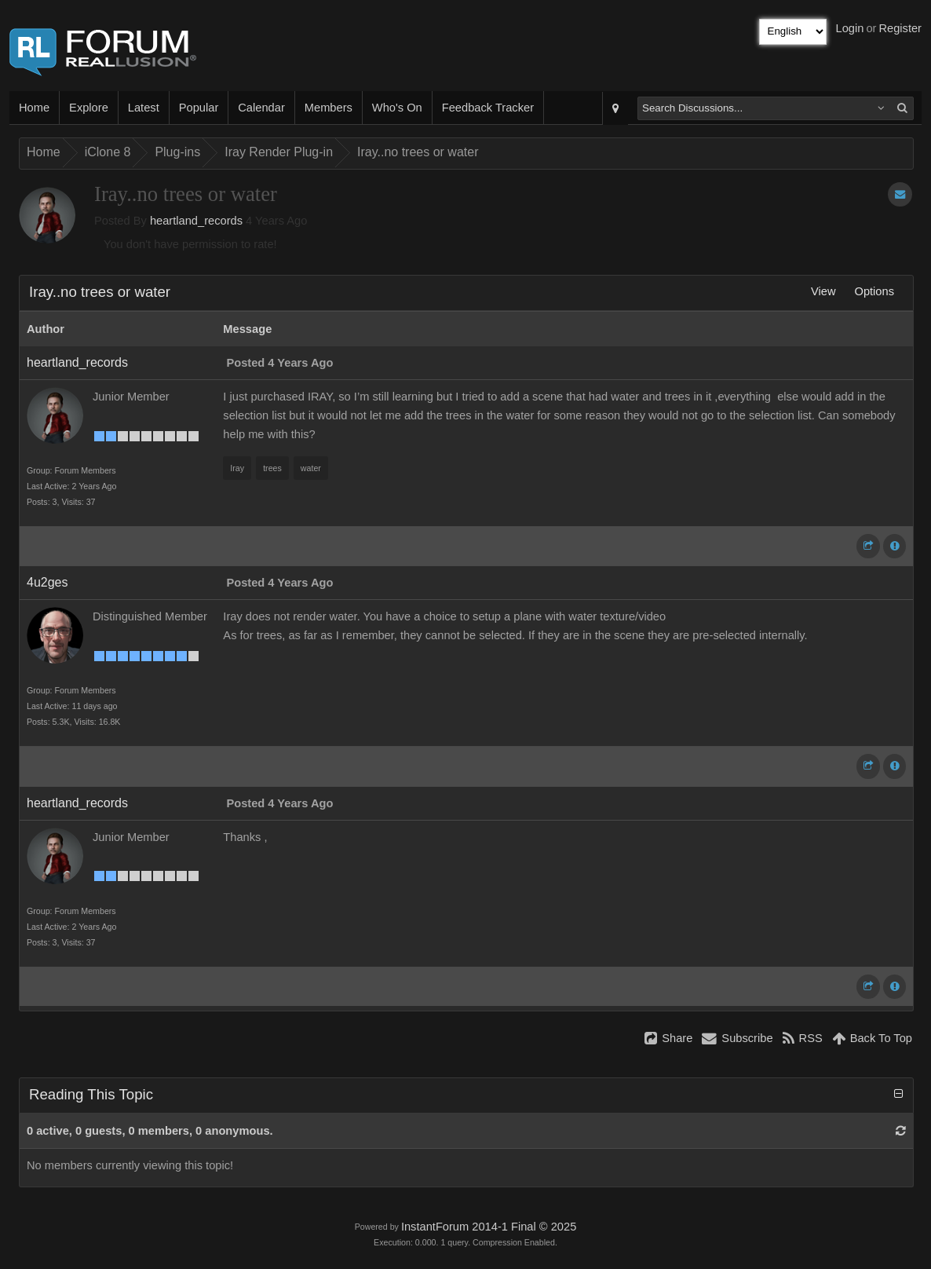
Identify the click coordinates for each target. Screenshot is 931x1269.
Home (34, 107)
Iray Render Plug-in (279, 152)
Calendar (261, 107)
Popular (199, 107)
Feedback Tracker (488, 107)
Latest (144, 107)
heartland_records (196, 220)
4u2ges (47, 582)
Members (328, 107)
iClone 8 (108, 152)
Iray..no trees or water (417, 152)
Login (850, 28)
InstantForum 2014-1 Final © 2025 (488, 1226)
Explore (89, 107)
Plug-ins (177, 152)
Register (900, 28)
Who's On (397, 107)
